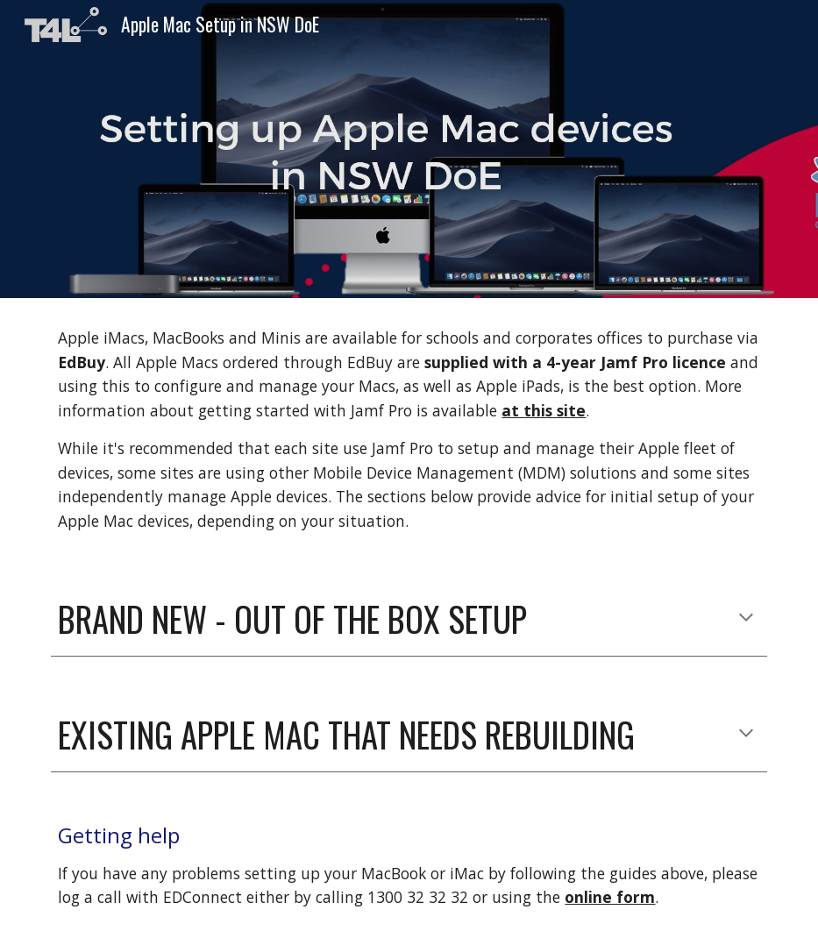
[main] (408, 430)
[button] (746, 619)
